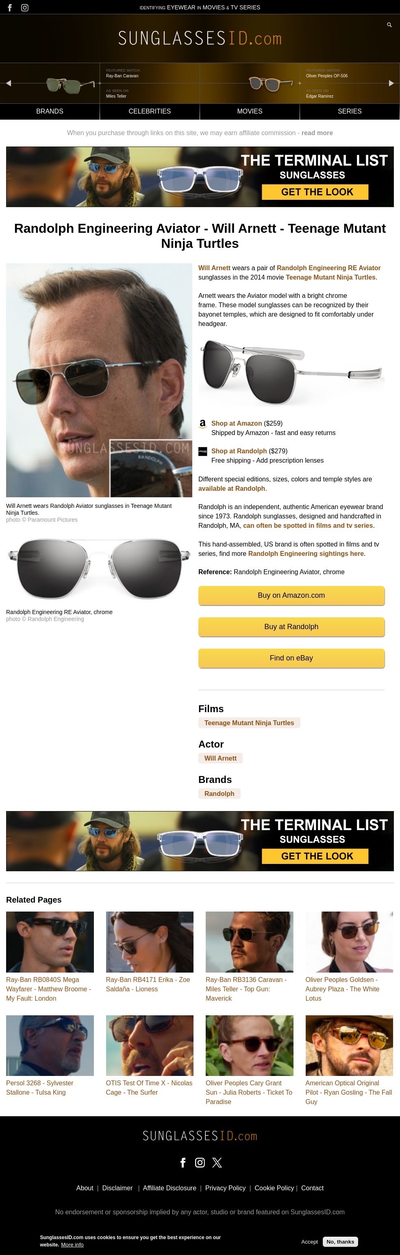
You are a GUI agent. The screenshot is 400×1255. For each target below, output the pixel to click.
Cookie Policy (274, 1188)
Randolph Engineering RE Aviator (329, 268)
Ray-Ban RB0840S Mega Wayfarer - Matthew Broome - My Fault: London (48, 989)
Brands (49, 111)
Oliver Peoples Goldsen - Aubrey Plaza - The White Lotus (343, 989)
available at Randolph (231, 488)
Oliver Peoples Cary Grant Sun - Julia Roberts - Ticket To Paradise (249, 1092)
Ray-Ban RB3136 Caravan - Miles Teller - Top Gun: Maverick (246, 989)
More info (72, 1245)
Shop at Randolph (239, 451)
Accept (309, 1242)
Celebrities (149, 111)
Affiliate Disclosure (169, 1188)
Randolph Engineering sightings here (306, 553)
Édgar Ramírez (319, 96)
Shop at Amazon (236, 423)
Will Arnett (214, 268)
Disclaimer (117, 1188)
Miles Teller (116, 96)
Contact (312, 1188)
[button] (99, 495)
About (84, 1188)
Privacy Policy (225, 1188)
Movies (249, 111)
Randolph (219, 793)
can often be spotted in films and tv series (308, 525)
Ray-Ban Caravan (122, 76)
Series (350, 111)
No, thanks (340, 1242)
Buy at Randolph (291, 627)
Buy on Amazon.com (291, 595)
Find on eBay (291, 658)
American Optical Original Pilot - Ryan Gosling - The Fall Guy (349, 1092)
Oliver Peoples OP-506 (327, 76)
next (391, 83)
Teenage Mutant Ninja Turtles (331, 277)
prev (8, 83)
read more (317, 132)
